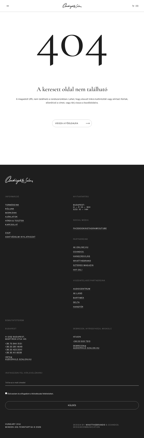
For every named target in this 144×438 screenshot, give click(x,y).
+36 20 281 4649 (13, 347)
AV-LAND (77, 293)
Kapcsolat (11, 224)
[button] (7, 6)
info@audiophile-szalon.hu (18, 358)
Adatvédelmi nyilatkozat (20, 237)
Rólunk (9, 209)
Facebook (79, 228)
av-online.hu (80, 247)
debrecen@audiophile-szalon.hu (86, 347)
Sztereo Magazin (83, 265)
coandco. (78, 252)
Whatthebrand (82, 261)
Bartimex (78, 298)
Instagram (91, 228)
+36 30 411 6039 (13, 352)
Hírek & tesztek (14, 220)
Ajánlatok (11, 217)
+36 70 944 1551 (13, 343)
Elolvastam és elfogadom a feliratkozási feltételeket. (30, 393)
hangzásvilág (81, 256)
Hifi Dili (77, 270)
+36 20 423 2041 (13, 349)
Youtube (102, 228)
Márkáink (11, 213)
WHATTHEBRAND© (95, 425)
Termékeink (12, 205)
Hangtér (78, 307)
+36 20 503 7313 (81, 341)
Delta (76, 302)
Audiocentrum (81, 289)
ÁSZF (8, 233)
